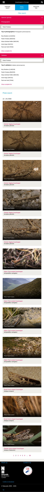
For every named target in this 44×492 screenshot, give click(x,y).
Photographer (22, 22)
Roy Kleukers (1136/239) (8, 69)
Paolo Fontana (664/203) (8, 38)
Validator (22, 55)
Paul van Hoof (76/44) (7, 47)
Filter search (22, 13)
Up (3, 490)
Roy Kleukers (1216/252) (8, 36)
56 (30, 455)
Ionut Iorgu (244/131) (7, 44)
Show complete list (6, 51)
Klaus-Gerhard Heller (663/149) (10, 41)
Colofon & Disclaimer (8, 481)
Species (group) (22, 17)
